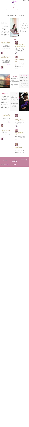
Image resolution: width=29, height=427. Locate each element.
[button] (14, 4)
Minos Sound (7, 164)
